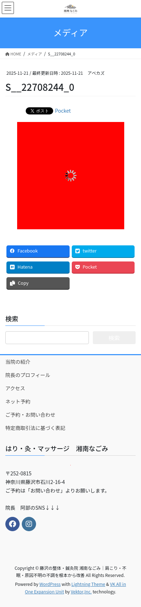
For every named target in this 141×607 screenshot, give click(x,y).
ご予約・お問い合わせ (30, 414)
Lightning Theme (88, 584)
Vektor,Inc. (81, 591)
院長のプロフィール (27, 374)
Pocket (63, 110)
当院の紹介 (17, 361)
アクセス (15, 388)
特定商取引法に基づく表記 (35, 427)
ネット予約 (17, 401)
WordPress (50, 584)
